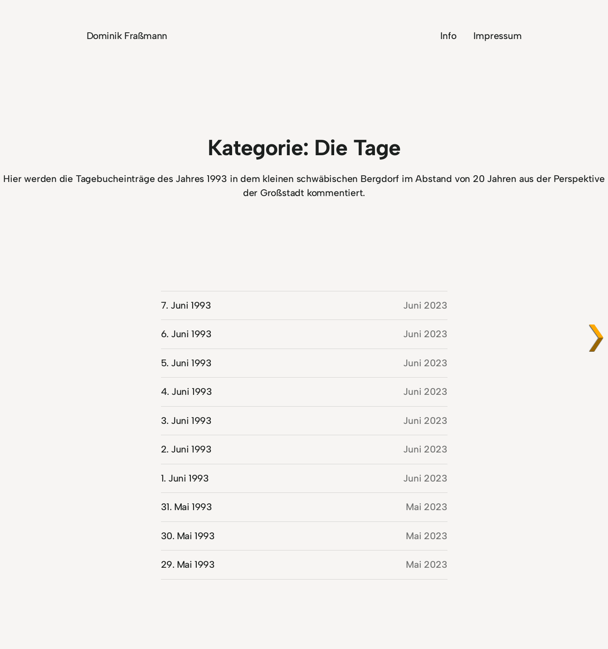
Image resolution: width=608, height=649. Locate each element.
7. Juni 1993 (186, 305)
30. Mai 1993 (188, 535)
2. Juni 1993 (186, 449)
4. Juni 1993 (186, 391)
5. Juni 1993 (186, 363)
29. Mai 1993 (188, 564)
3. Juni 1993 (186, 420)
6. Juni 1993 (186, 333)
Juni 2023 (425, 305)
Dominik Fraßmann (127, 35)
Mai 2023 (426, 506)
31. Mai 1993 (186, 506)
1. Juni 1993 (185, 478)
